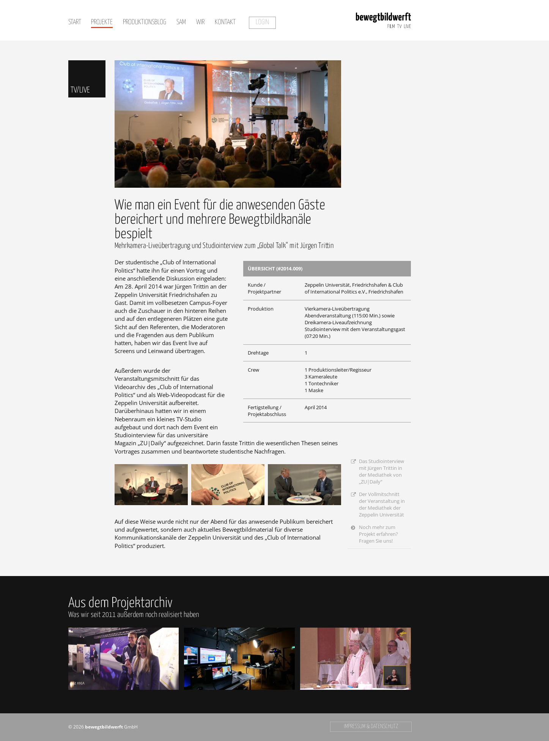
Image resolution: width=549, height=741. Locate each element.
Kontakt (225, 22)
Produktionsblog (144, 22)
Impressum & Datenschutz (371, 726)
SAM (181, 22)
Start (74, 22)
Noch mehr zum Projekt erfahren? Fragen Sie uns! (378, 534)
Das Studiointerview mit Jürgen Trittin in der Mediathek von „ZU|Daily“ (381, 471)
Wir (200, 22)
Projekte (102, 22)
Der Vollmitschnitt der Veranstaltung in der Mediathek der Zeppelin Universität (382, 504)
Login (262, 22)
